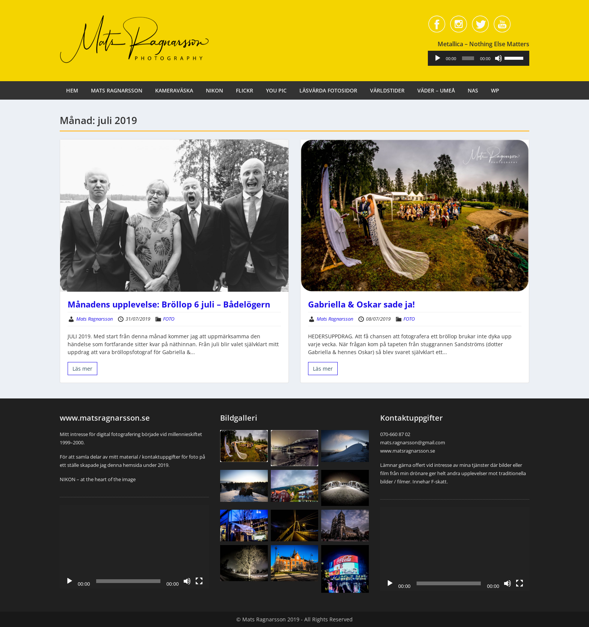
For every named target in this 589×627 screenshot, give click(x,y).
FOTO (168, 318)
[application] (483, 58)
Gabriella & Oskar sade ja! (361, 304)
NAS (473, 90)
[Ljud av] (502, 58)
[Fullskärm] (199, 581)
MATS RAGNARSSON (116, 90)
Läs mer (82, 368)
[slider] (474, 58)
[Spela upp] (447, 58)
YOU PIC (276, 90)
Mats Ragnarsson (94, 318)
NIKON (214, 90)
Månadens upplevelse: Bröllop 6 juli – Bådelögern (169, 304)
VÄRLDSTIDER (387, 90)
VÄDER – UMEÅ (436, 90)
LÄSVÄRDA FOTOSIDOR (328, 90)
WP (495, 90)
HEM (72, 90)
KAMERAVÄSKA (174, 90)
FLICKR (244, 90)
